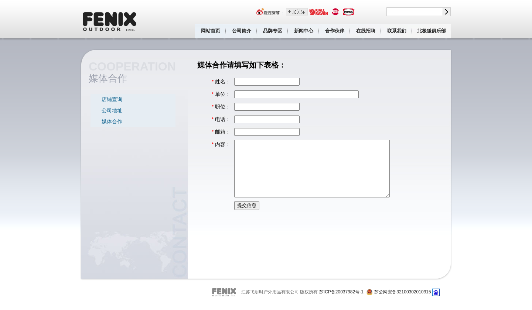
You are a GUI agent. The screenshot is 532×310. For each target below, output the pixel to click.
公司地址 (112, 110)
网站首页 (210, 31)
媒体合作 (112, 121)
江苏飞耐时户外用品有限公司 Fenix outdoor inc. (110, 19)
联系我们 (396, 31)
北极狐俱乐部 (431, 31)
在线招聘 (365, 31)
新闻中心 (303, 31)
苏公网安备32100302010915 (402, 291)
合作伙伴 (334, 31)
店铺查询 (112, 99)
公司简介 (241, 31)
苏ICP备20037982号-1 (341, 291)
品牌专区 (272, 31)
